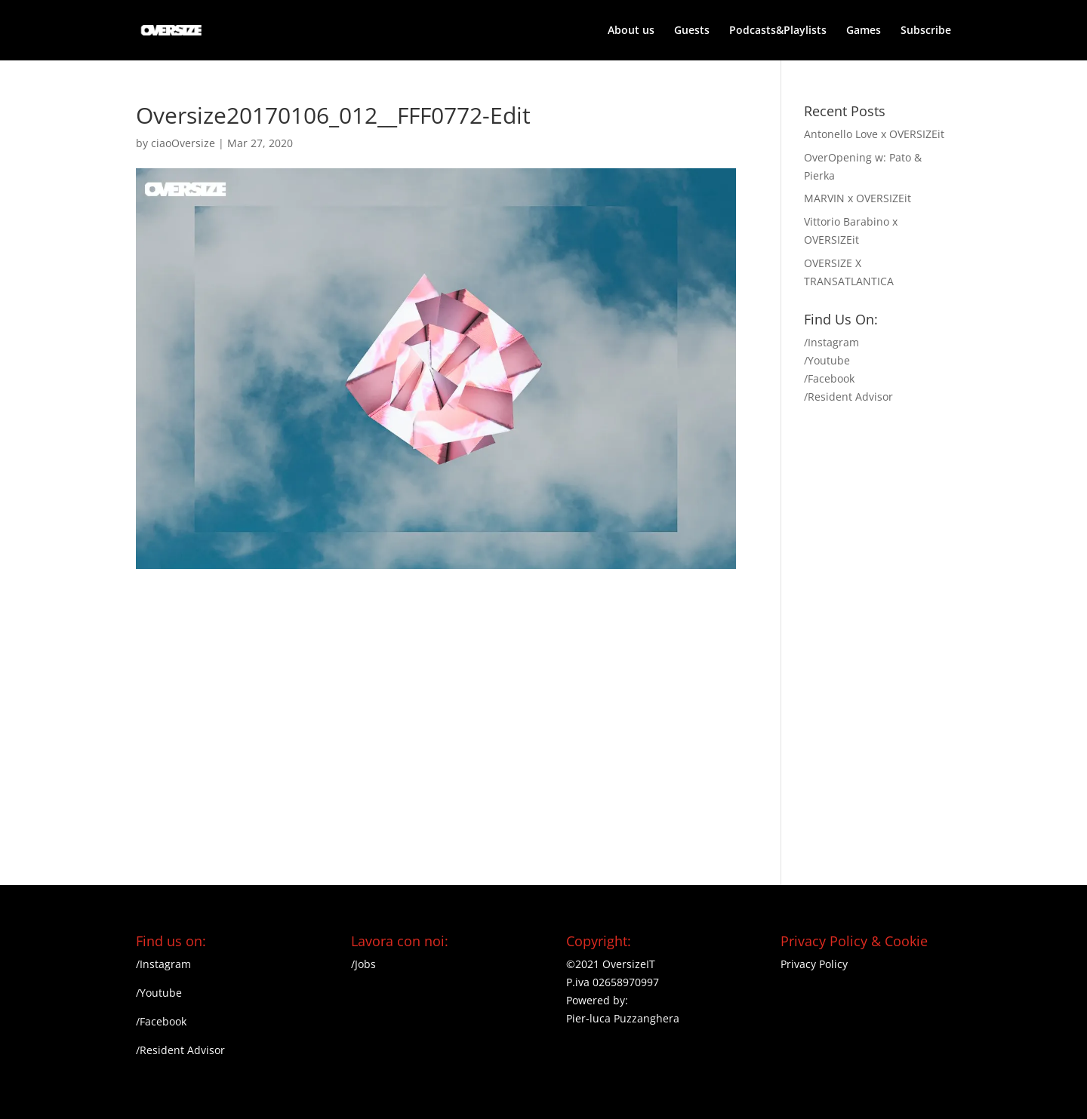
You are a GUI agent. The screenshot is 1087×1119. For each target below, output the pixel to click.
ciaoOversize (183, 143)
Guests (692, 31)
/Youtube (827, 360)
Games (863, 31)
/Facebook (829, 378)
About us (631, 31)
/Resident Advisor (848, 396)
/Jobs (363, 964)
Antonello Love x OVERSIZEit (874, 134)
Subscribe (926, 31)
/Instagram (831, 342)
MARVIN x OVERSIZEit (857, 198)
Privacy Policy (814, 964)
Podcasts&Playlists (778, 31)
